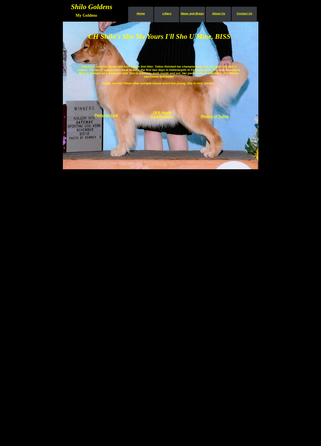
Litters (166, 13)
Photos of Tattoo (215, 116)
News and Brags (192, 13)
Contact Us (244, 13)
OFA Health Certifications (162, 115)
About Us (218, 13)
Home (141, 13)
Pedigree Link (106, 115)
